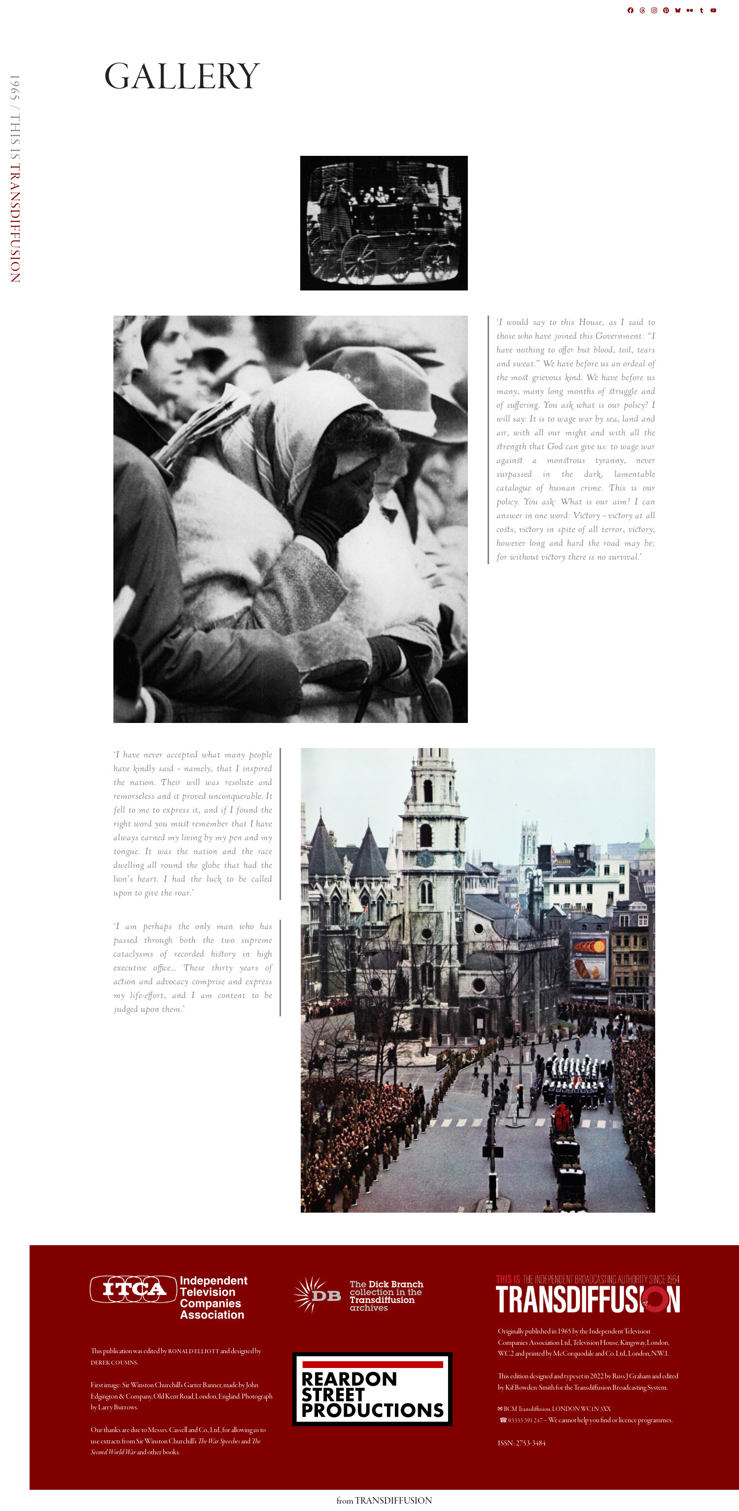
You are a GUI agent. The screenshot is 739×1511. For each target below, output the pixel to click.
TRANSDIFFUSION (14, 223)
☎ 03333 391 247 (521, 1421)
